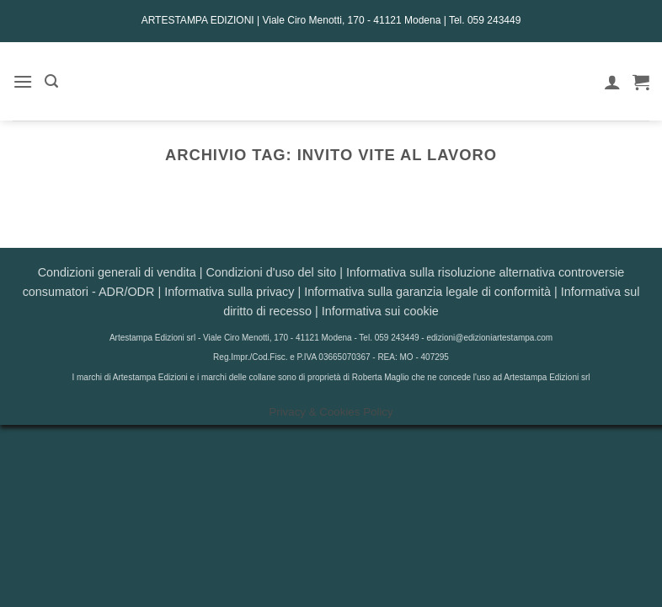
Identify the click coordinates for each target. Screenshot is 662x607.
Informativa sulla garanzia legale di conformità (427, 291)
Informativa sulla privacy (229, 291)
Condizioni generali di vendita (117, 272)
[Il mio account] (612, 81)
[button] (23, 81)
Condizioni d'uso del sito (271, 272)
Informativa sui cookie (380, 311)
